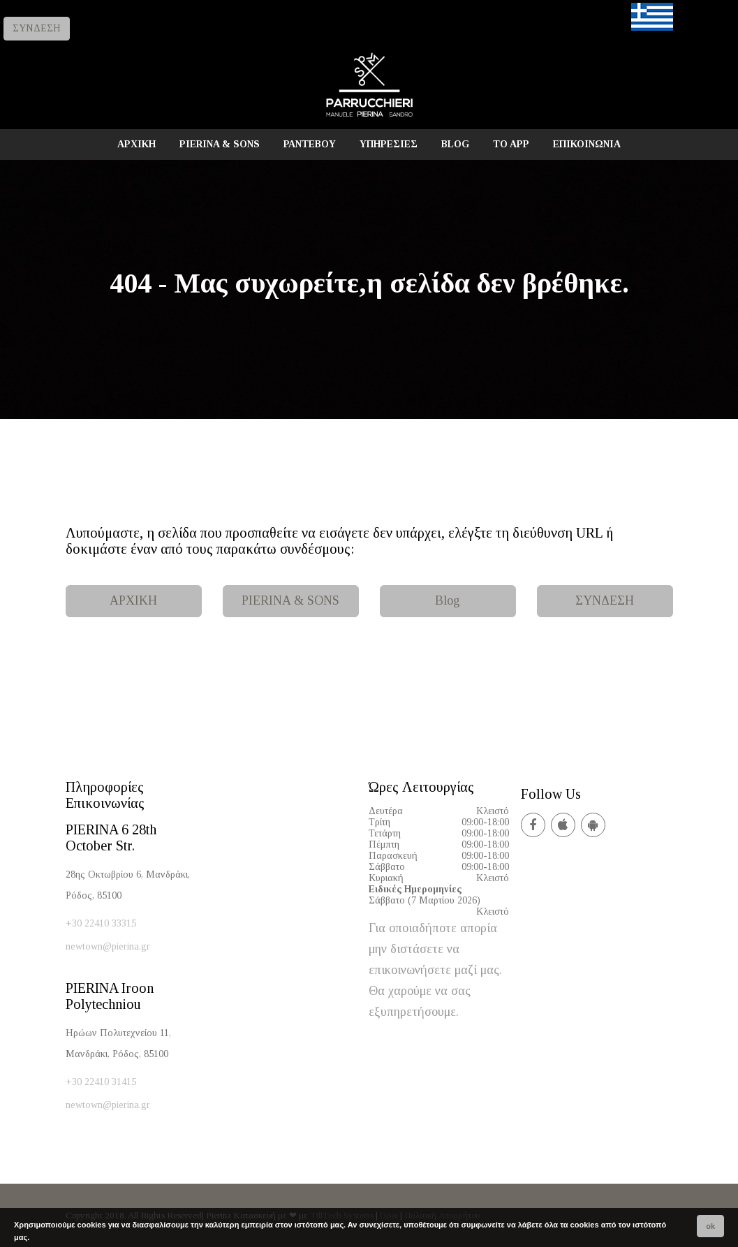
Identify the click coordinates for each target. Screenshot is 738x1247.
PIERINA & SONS (219, 144)
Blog (447, 600)
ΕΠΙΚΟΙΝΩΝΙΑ (587, 144)
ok (710, 1226)
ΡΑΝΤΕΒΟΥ (309, 144)
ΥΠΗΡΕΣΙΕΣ (389, 144)
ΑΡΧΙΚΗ (136, 144)
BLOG (455, 144)
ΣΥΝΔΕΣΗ (37, 28)
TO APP (511, 144)
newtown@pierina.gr (108, 946)
